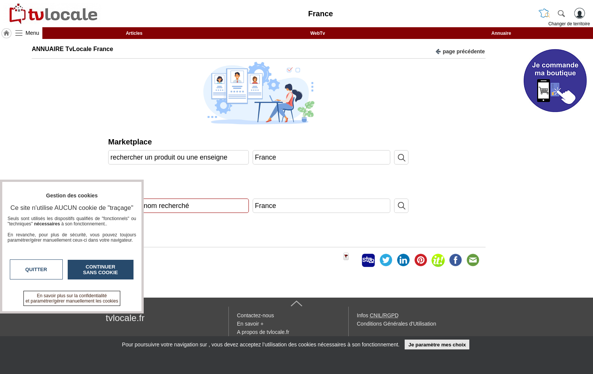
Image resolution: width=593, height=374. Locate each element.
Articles (134, 33)
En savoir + (250, 324)
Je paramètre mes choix (437, 345)
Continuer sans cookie (100, 269)
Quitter (36, 269)
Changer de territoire (569, 23)
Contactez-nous (255, 315)
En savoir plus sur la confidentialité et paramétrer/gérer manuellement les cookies (72, 298)
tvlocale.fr (125, 318)
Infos (378, 315)
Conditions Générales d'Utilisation (396, 324)
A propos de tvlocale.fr (263, 332)
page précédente (460, 50)
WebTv (317, 33)
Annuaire (501, 33)
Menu (32, 33)
